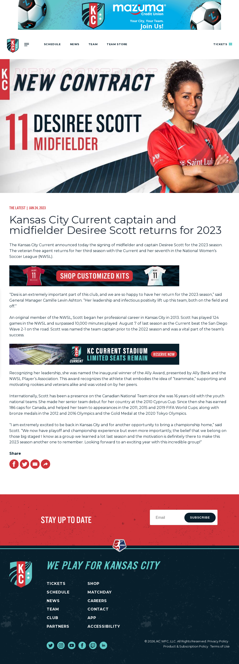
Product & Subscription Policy (185, 646)
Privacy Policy (217, 641)
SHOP (94, 583)
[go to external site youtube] (71, 645)
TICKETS (56, 583)
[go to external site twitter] (50, 645)
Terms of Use (220, 646)
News (74, 44)
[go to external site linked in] (103, 645)
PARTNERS (58, 626)
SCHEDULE (58, 592)
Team (93, 44)
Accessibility (104, 626)
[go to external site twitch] (93, 645)
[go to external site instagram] (61, 645)
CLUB (52, 618)
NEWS (53, 601)
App (92, 618)
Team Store (117, 44)
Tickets (222, 44)
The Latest (17, 208)
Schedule (52, 44)
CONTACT (98, 609)
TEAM (53, 609)
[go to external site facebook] (82, 645)
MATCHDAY (100, 592)
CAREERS (97, 601)
